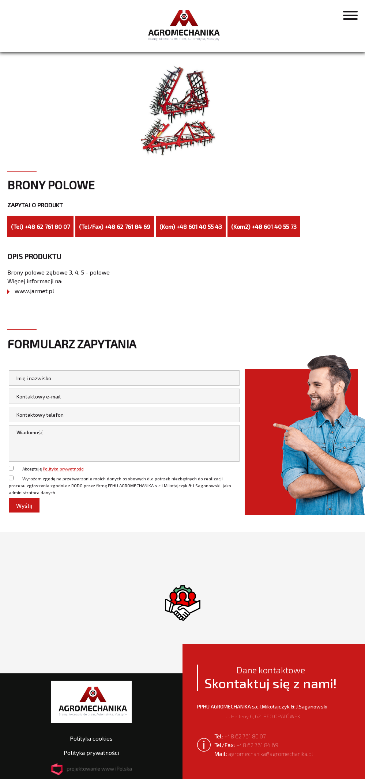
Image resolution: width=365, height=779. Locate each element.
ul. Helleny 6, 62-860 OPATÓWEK (262, 711)
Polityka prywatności (63, 468)
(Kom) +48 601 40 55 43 (190, 226)
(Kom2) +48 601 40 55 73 (264, 226)
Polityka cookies (91, 738)
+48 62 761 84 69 (246, 745)
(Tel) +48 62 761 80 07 (40, 226)
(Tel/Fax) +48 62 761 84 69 (114, 226)
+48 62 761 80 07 (240, 736)
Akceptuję (53, 468)
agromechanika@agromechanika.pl (263, 753)
